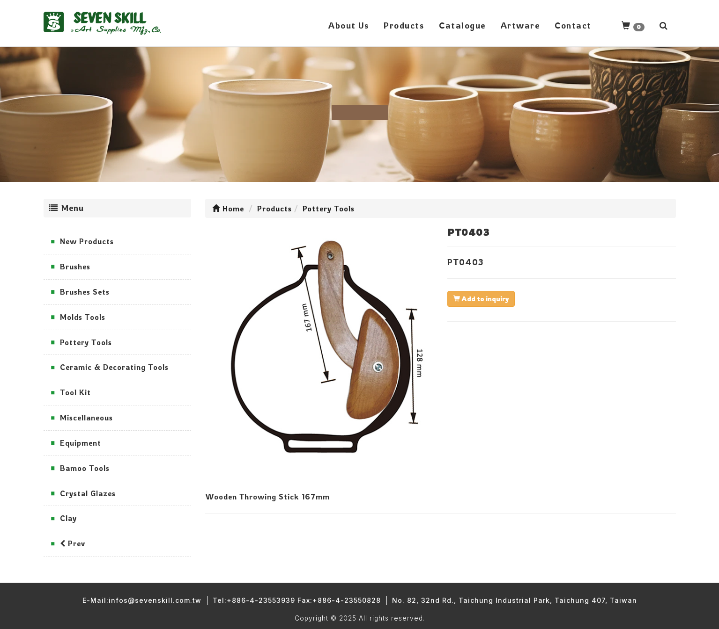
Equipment (80, 443)
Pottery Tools (86, 342)
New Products (87, 241)
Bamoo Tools (85, 468)
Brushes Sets (85, 291)
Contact (573, 25)
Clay (68, 518)
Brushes (75, 266)
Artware (520, 25)
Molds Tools (82, 317)
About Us (348, 25)
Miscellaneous (86, 417)
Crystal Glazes (88, 493)
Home (228, 208)
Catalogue (462, 25)
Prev (72, 543)
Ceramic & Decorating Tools (114, 367)
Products (404, 25)
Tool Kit (75, 392)
